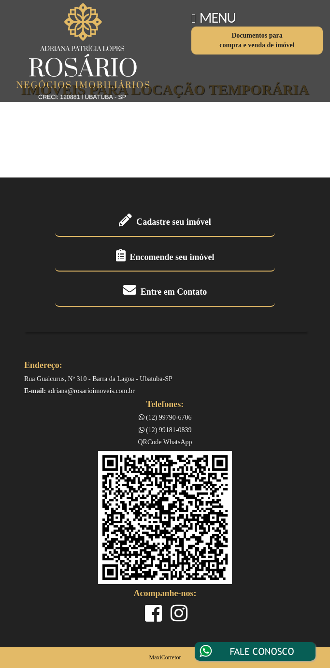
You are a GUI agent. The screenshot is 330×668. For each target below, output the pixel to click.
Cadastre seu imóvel (165, 222)
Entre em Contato (165, 292)
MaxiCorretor (165, 657)
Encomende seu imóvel (165, 257)
